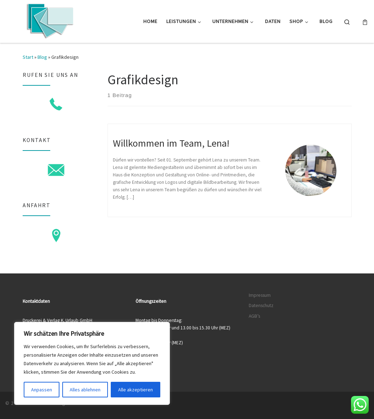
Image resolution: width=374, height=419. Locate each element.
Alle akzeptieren (135, 389)
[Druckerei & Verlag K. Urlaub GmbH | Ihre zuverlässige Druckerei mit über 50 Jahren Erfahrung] (49, 20)
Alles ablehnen (85, 389)
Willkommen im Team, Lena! (171, 143)
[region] (92, 363)
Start (28, 57)
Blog (42, 57)
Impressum (260, 295)
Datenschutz (261, 305)
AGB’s (254, 316)
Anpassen (41, 389)
